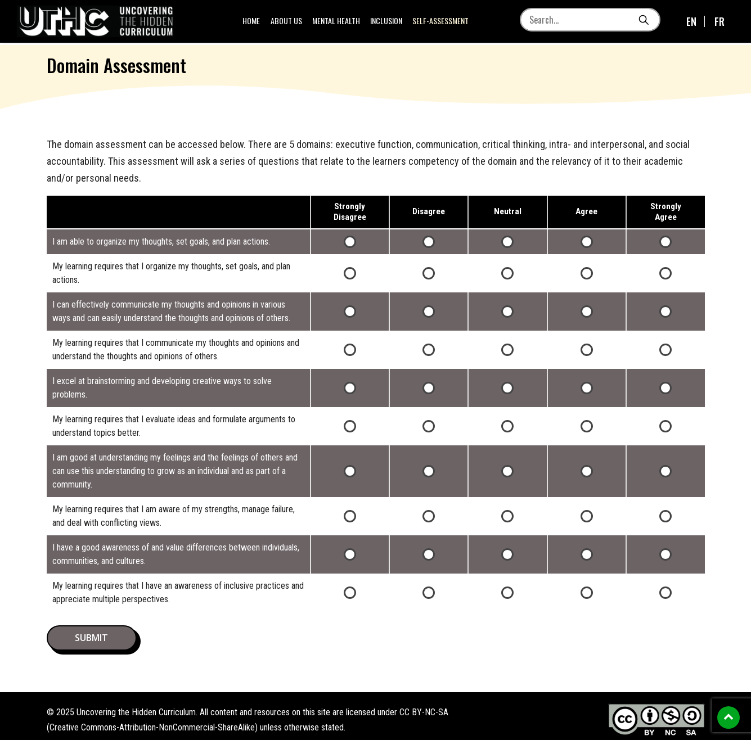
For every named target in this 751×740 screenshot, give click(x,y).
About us (288, 22)
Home (253, 22)
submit (91, 637)
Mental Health (338, 22)
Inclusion (388, 22)
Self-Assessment (441, 22)
